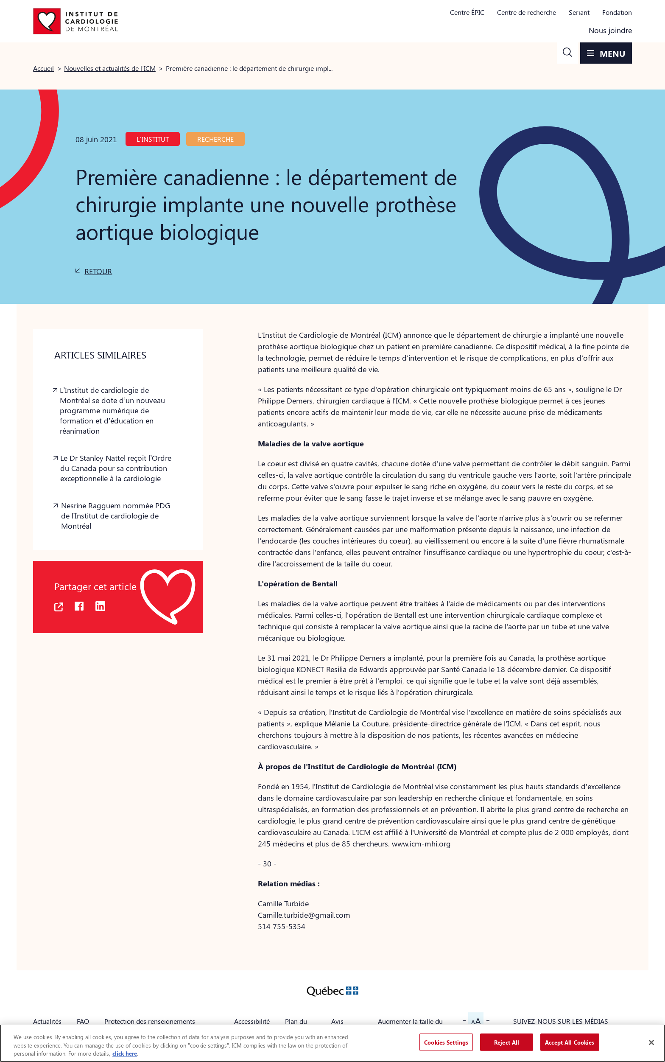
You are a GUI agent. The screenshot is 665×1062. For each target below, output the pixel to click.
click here (124, 1053)
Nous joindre (610, 30)
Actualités (47, 1021)
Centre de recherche (526, 12)
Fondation (617, 12)
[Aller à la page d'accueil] (75, 21)
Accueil (43, 68)
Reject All (506, 1041)
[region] (332, 1043)
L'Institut (153, 139)
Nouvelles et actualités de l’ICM (110, 68)
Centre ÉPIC (467, 12)
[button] (567, 53)
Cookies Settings (446, 1041)
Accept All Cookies (569, 1041)
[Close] (651, 1042)
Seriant (579, 12)
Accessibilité (252, 1021)
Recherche (215, 139)
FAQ (83, 1021)
